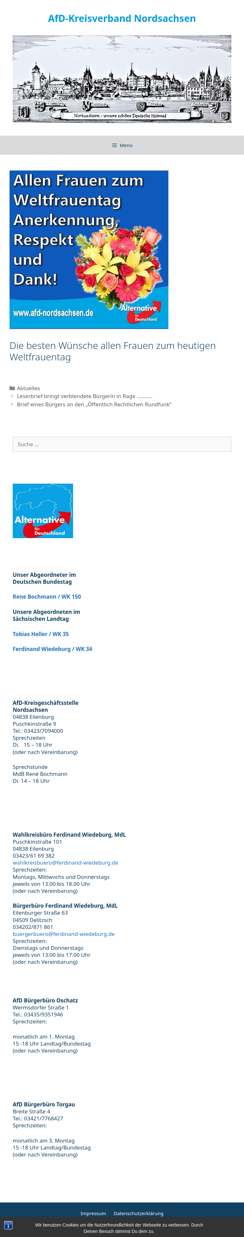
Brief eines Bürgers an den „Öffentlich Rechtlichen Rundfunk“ (94, 404)
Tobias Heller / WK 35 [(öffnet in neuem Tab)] (41, 634)
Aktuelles (28, 388)
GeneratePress (181, 1227)
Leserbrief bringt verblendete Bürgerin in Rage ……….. (84, 396)
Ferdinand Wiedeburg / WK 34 (52, 649)
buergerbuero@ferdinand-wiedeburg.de (64, 933)
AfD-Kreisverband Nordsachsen (122, 18)
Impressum (93, 1213)
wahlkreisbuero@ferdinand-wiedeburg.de (65, 862)
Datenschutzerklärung (139, 1213)
